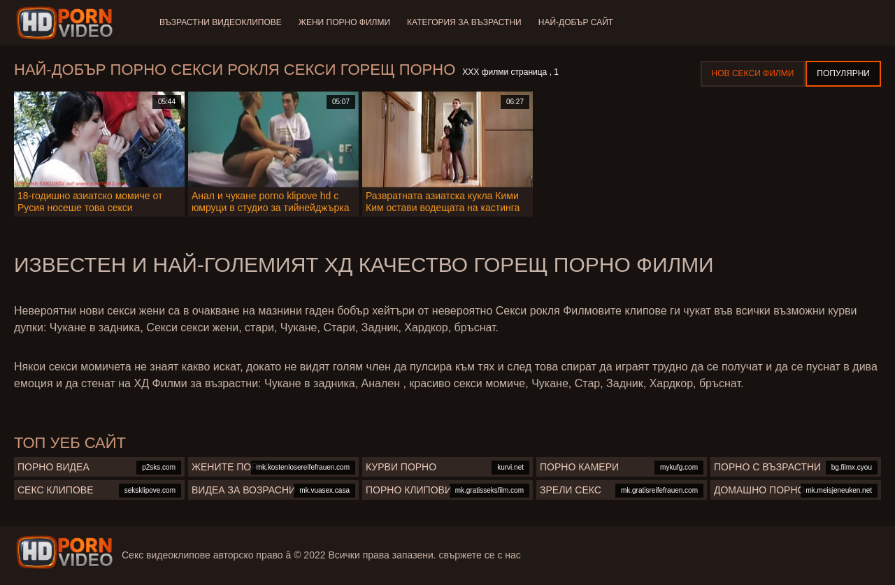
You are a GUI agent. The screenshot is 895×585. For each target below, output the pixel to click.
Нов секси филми (753, 73)
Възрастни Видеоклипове (220, 22)
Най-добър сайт (575, 22)
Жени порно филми (344, 22)
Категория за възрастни (464, 22)
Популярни (843, 73)
